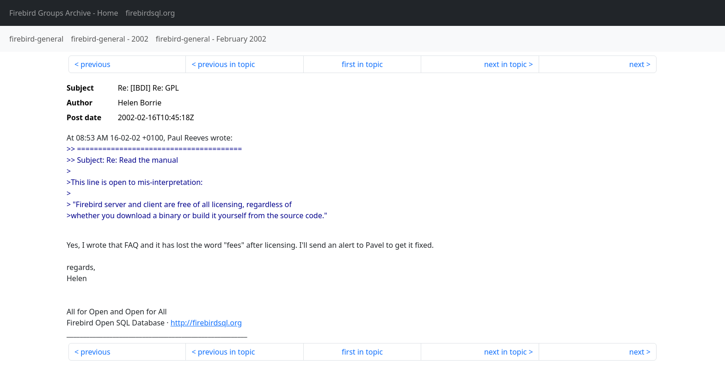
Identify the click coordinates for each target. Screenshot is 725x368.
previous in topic (226, 64)
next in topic (505, 64)
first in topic (362, 64)
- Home (63, 13)
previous (95, 64)
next (637, 64)
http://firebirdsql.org (206, 323)
